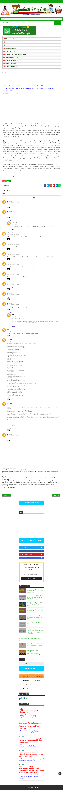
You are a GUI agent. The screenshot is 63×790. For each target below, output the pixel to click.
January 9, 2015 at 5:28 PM (13, 331)
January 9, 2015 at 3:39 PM (13, 244)
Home (4, 85)
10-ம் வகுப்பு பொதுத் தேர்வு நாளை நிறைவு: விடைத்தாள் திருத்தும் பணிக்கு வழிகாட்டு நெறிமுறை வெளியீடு (30, 725)
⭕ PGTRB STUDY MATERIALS (11, 42)
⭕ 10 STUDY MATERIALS (10, 60)
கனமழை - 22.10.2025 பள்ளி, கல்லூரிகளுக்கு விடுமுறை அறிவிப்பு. (35, 604)
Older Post (56, 495)
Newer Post (6, 495)
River (13, 314)
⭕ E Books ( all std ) (8, 39)
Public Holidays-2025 (31, 668)
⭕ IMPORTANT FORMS (9, 48)
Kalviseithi (36, 787)
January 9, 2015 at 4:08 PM (13, 294)
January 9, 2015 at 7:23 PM (13, 404)
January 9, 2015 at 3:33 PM (13, 234)
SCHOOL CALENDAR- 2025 (32, 502)
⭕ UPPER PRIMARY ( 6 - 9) (10, 57)
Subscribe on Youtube (32, 554)
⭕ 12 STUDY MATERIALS (10, 66)
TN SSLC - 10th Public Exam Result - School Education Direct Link (35, 597)
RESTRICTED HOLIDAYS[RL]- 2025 (31, 540)
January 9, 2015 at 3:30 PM (18, 224)
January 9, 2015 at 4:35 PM (13, 304)
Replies (10, 220)
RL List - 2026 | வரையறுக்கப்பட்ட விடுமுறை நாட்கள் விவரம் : (35, 610)
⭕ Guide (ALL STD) (9, 51)
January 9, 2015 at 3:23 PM (13, 212)
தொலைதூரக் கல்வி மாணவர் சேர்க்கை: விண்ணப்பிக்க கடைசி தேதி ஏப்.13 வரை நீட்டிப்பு (31, 754)
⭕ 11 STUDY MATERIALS (10, 63)
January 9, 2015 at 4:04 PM (13, 274)
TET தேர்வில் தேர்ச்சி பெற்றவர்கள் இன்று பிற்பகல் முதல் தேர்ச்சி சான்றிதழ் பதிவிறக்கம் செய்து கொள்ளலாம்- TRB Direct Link (31, 632)
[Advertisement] (31, 78)
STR (9, 85)
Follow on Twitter (32, 547)
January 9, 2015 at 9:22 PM (13, 435)
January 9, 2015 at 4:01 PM (13, 264)
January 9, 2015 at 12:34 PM (13, 202)
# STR (8, 181)
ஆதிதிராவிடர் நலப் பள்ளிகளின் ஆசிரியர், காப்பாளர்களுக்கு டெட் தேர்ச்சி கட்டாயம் (30, 710)
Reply (8, 207)
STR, (18, 93)
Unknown (10, 201)
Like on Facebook (32, 551)
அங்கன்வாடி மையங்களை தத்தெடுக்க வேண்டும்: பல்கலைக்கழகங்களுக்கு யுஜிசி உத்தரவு (31, 740)
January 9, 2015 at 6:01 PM (13, 341)
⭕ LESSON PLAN (8, 45)
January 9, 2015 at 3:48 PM (13, 254)
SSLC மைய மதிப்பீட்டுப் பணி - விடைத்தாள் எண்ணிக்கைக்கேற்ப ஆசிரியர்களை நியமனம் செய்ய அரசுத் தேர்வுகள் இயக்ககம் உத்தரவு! (31, 769)
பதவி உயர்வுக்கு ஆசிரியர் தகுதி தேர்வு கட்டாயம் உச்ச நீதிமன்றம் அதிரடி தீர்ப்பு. (34, 617)
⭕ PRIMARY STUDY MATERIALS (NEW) (14, 54)
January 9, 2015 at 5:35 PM (18, 316)
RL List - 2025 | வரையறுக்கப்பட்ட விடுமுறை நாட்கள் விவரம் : (35, 590)
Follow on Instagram (32, 558)
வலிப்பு (9, 329)
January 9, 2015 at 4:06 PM (13, 284)
